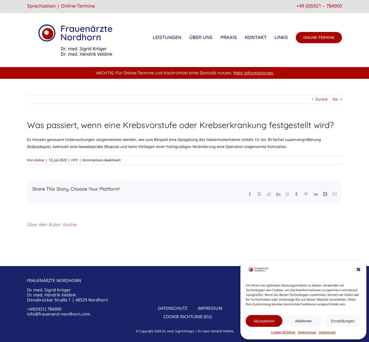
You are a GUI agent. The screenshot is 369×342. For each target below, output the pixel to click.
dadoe (39, 160)
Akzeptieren (264, 321)
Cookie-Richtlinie (283, 332)
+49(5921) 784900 (44, 309)
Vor (335, 99)
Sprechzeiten (41, 6)
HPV (74, 160)
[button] (358, 269)
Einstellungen (343, 321)
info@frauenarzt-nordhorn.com (58, 314)
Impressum (327, 332)
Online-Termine (78, 6)
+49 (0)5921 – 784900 (319, 6)
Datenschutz (307, 332)
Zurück (321, 99)
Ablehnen (303, 321)
